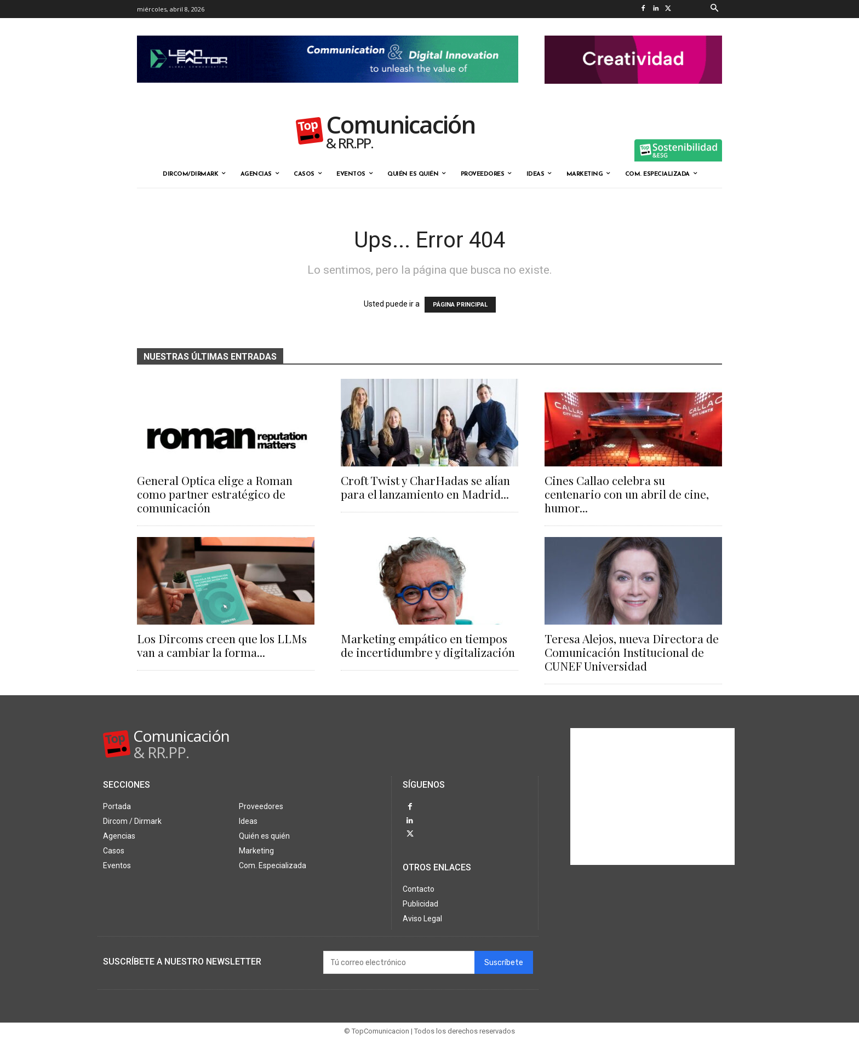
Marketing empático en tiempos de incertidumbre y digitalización (428, 645)
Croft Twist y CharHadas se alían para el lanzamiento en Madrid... (425, 486)
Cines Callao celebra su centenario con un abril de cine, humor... (627, 493)
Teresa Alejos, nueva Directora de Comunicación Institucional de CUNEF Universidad (632, 652)
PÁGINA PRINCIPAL (460, 304)
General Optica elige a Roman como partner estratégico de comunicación (215, 493)
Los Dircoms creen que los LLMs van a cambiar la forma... (222, 645)
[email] (398, 962)
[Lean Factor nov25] (327, 91)
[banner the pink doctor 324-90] (633, 92)
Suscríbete (503, 962)
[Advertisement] (652, 796)
